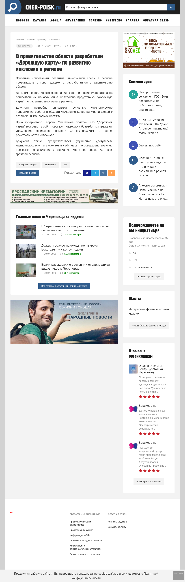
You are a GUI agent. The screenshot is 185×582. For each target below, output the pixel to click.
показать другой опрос (149, 276)
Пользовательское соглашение (85, 554)
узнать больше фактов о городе (148, 325)
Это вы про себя (150, 145)
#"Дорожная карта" (28, 164)
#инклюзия (50, 164)
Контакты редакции (117, 521)
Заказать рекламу (117, 527)
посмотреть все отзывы (149, 481)
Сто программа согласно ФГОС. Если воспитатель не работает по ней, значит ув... (153, 100)
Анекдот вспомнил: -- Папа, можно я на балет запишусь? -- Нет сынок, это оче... (153, 192)
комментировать (27, 173)
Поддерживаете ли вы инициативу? (146, 228)
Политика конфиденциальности (86, 540)
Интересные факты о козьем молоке (149, 311)
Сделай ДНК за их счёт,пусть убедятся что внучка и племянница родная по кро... (152, 166)
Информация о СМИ (80, 535)
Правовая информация (81, 530)
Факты (135, 298)
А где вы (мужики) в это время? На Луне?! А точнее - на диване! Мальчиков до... (153, 126)
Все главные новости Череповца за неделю (64, 286)
